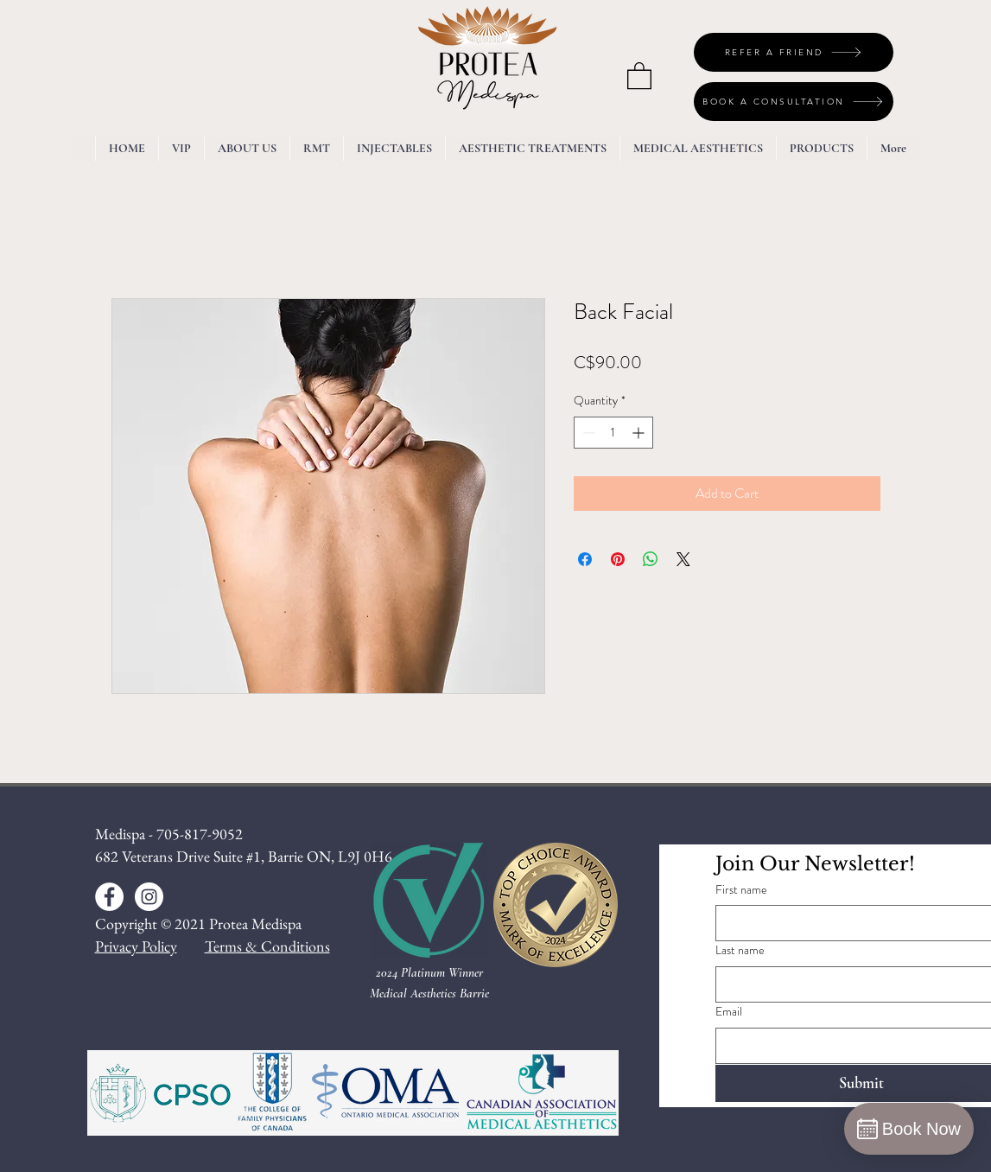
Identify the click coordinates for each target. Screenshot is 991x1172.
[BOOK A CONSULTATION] (793, 101)
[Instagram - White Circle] (149, 896)
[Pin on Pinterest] (617, 559)
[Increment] (640, 432)
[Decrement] (587, 432)
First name (741, 890)
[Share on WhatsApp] (650, 559)
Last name (740, 950)
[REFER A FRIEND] (793, 52)
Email (728, 1011)
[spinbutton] (613, 432)
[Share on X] (683, 559)
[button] (639, 75)
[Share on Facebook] (585, 559)
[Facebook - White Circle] (109, 896)
